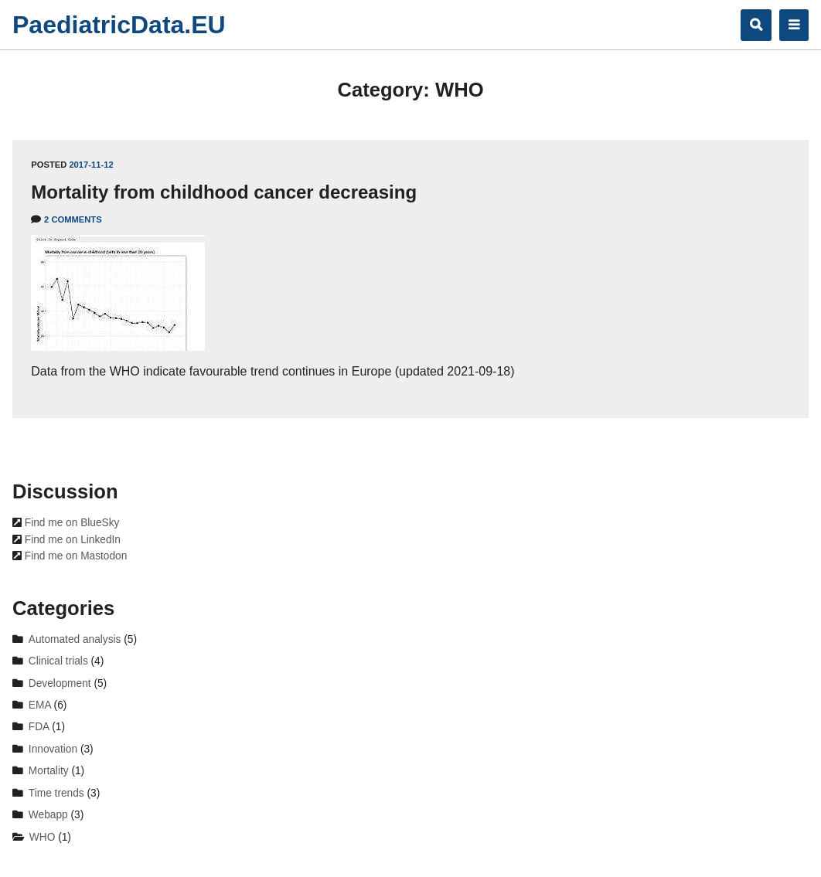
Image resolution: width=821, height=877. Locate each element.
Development (60, 683)
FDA (39, 727)
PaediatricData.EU (119, 25)
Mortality (49, 771)
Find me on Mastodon (74, 556)
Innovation (53, 749)
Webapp (48, 815)
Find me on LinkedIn (71, 540)
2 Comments (73, 219)
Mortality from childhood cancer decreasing (224, 192)
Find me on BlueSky (70, 523)
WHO (42, 837)
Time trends (56, 793)
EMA (40, 705)
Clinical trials (58, 661)
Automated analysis (75, 639)
